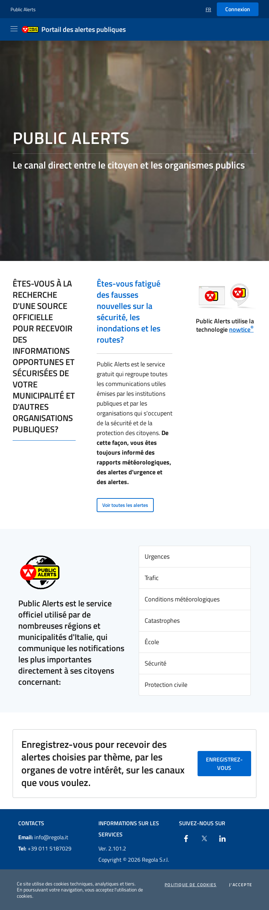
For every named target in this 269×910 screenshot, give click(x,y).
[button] (208, 9)
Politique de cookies (190, 885)
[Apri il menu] (14, 29)
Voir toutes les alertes (125, 505)
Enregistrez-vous (224, 763)
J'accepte (240, 885)
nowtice (241, 329)
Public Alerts (23, 9)
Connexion (237, 9)
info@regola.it (43, 837)
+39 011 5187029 (44, 848)
